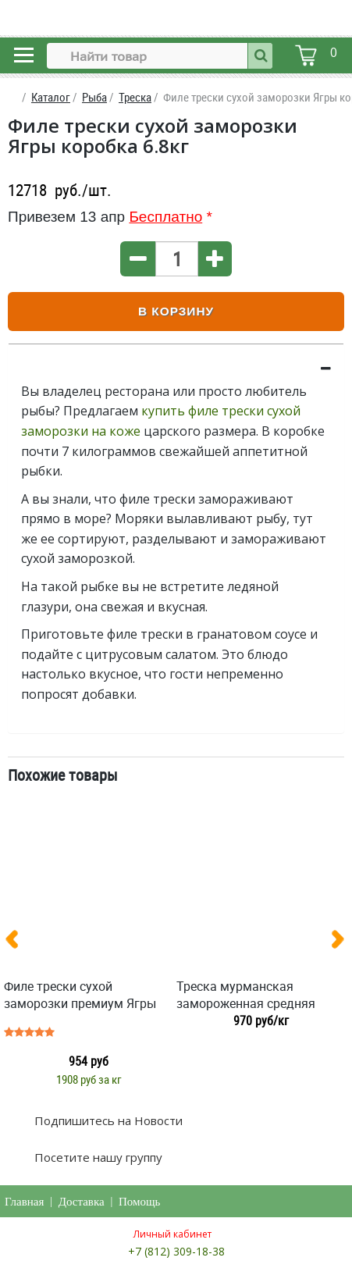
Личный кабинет (172, 1234)
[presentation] (18, 942)
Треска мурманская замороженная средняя (245, 995)
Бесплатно (165, 216)
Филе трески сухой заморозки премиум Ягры (80, 995)
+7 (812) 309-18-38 (176, 1251)
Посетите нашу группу (96, 1157)
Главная (24, 1201)
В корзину (176, 311)
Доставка (82, 1201)
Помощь (139, 1201)
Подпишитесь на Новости (107, 1120)
